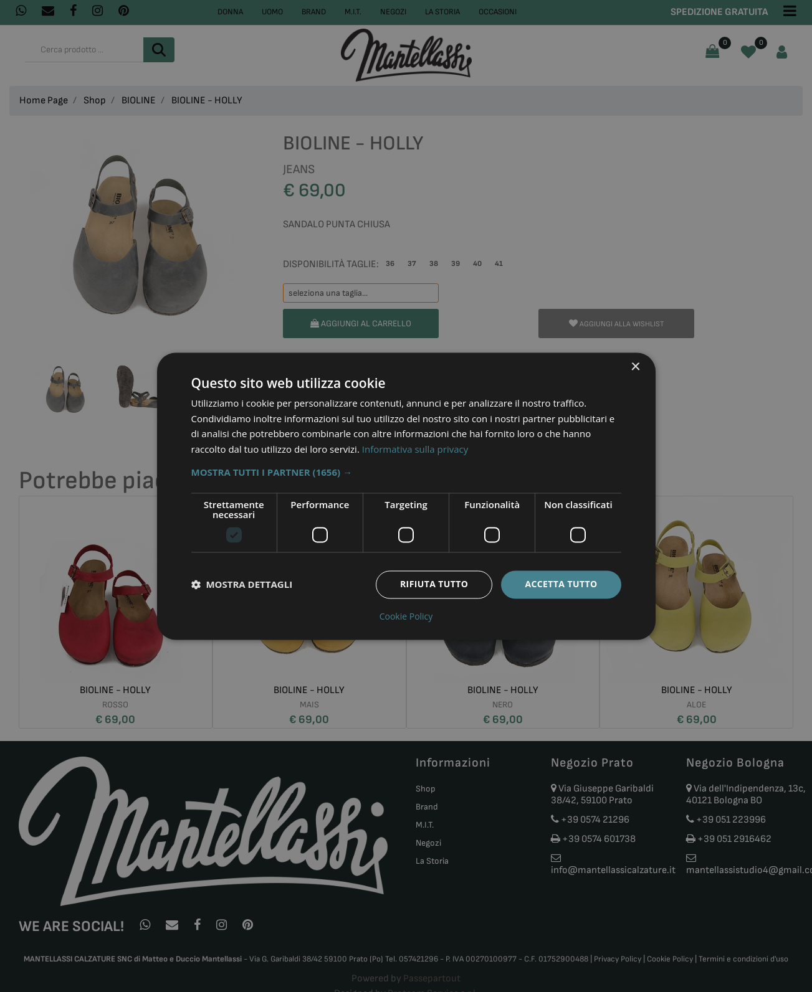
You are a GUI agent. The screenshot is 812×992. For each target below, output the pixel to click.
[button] (406, 472)
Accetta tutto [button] (561, 584)
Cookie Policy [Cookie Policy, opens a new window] (406, 616)
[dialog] (406, 496)
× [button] (635, 367)
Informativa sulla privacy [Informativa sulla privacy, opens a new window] (415, 449)
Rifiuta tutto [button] (434, 584)
